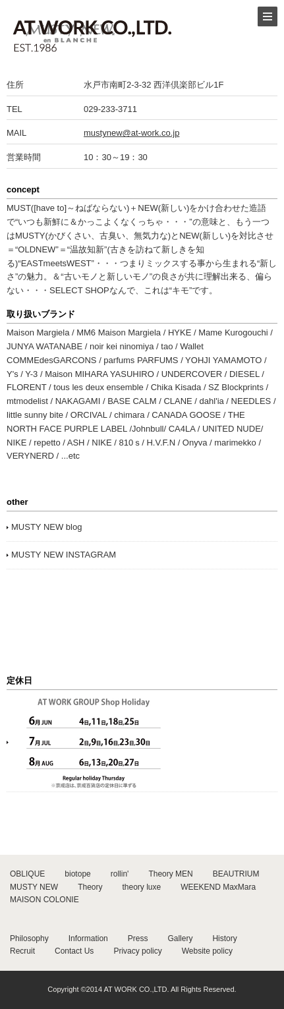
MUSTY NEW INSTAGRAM (63, 555)
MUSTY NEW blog (46, 527)
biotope (77, 874)
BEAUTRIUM (236, 874)
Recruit (22, 951)
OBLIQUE (27, 874)
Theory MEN (170, 874)
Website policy (207, 951)
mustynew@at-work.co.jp (131, 133)
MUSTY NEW (34, 887)
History (224, 938)
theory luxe (141, 887)
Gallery (179, 938)
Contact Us (74, 951)
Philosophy (29, 938)
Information (88, 938)
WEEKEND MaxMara (218, 887)
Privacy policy (137, 951)
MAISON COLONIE (44, 899)
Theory (90, 887)
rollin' (120, 874)
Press (138, 938)
